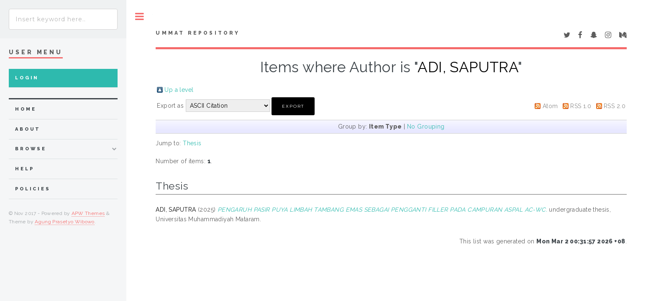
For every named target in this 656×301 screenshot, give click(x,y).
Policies (33, 189)
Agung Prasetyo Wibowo (65, 222)
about (28, 129)
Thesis (192, 143)
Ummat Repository (198, 33)
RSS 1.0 (580, 106)
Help (24, 169)
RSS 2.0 (614, 106)
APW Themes (88, 213)
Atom (550, 106)
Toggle (139, 16)
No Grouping (426, 126)
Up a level (178, 89)
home (25, 109)
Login (27, 78)
